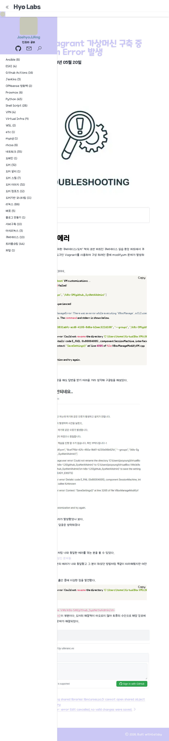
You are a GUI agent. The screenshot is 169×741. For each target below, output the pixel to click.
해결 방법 (33, 217)
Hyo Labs (27, 6)
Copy (141, 277)
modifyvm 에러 (31, 211)
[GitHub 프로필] (18, 48)
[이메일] (29, 48)
